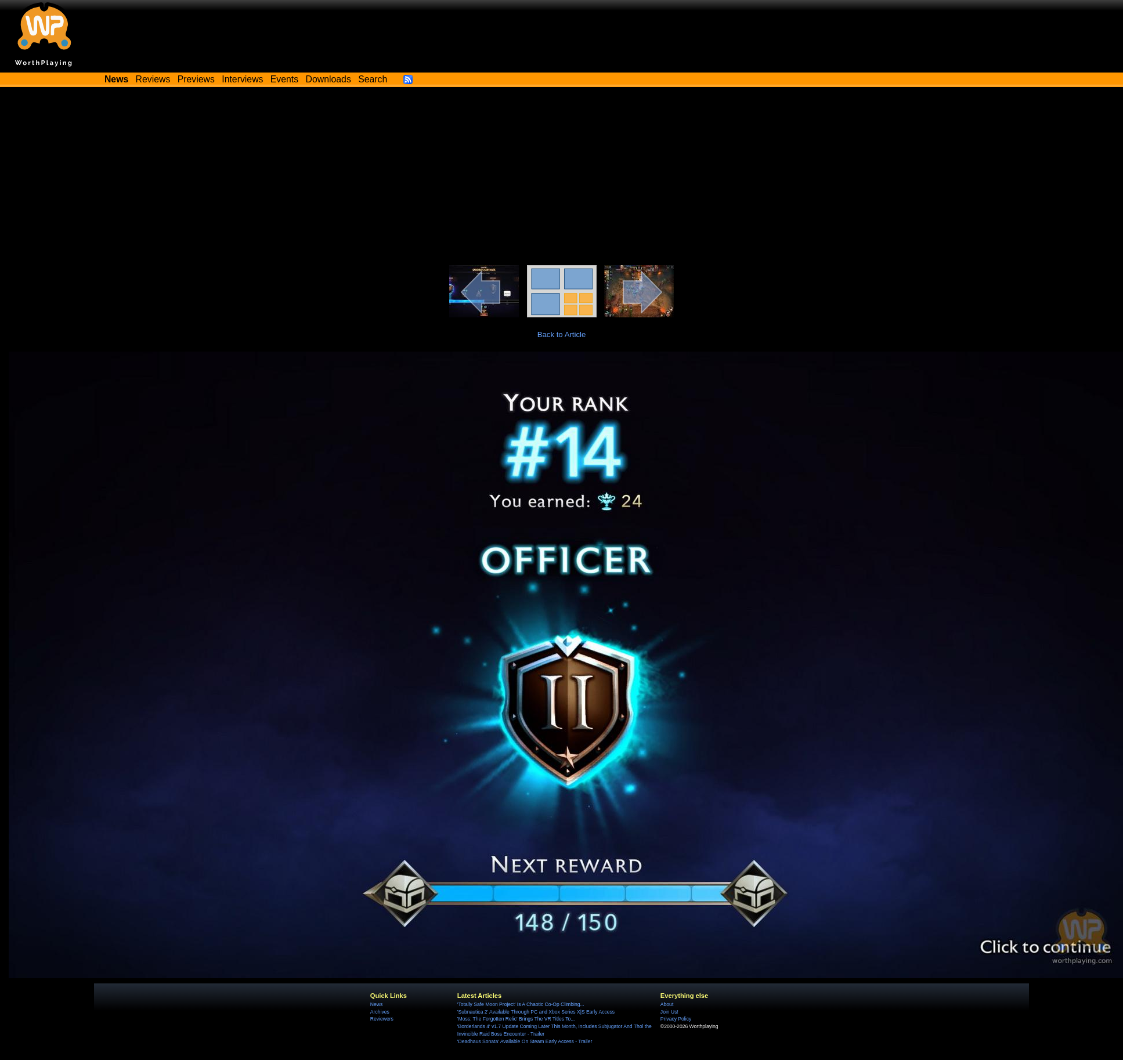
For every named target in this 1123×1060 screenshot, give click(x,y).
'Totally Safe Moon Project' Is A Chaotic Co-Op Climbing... (520, 1004)
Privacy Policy (675, 1019)
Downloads (328, 79)
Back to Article (561, 334)
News (376, 1004)
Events (284, 79)
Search (372, 79)
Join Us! (669, 1012)
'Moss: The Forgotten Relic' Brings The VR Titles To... (516, 1019)
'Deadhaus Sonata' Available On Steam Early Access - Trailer (524, 1041)
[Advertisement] (562, 178)
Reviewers (381, 1019)
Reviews (153, 79)
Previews (196, 79)
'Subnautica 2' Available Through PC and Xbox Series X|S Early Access (536, 1012)
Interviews (242, 79)
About (666, 1004)
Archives (379, 1012)
